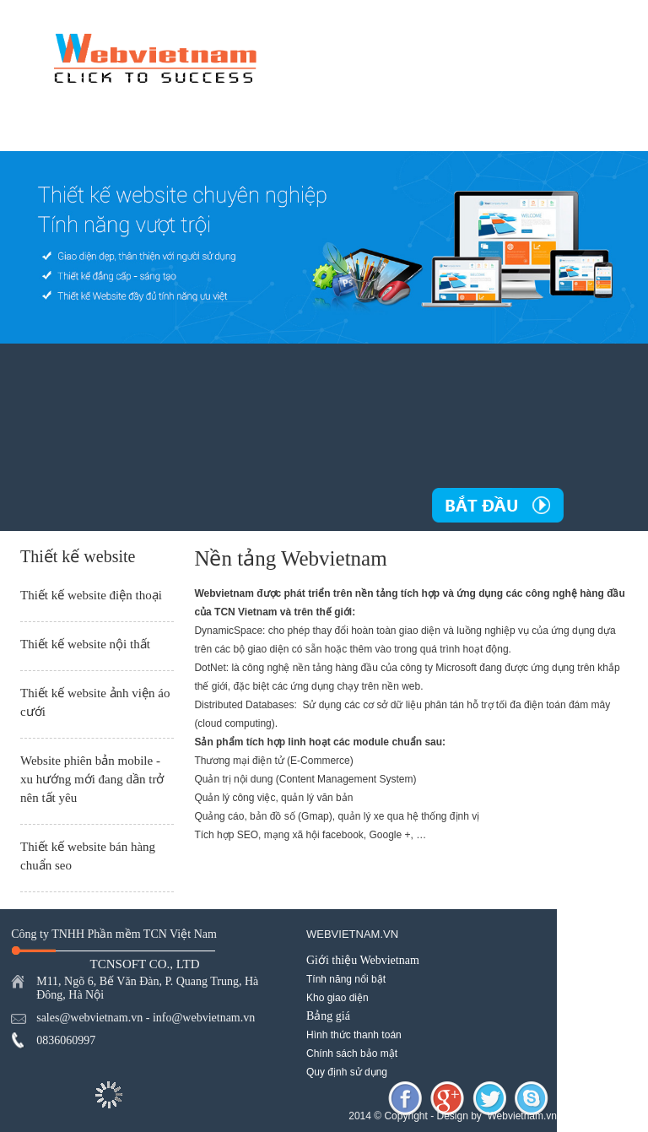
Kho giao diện (337, 998)
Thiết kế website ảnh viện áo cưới (95, 702)
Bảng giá (328, 1016)
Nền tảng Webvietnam (290, 558)
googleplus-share (447, 1098)
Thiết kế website (77, 556)
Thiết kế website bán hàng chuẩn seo (87, 856)
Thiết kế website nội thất (85, 644)
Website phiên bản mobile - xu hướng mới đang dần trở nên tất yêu (92, 779)
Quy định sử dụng (346, 1072)
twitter (489, 1098)
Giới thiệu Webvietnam (362, 960)
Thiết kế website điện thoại (91, 595)
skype (531, 1098)
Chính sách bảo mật (351, 1053)
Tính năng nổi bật (346, 979)
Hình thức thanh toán (354, 1035)
